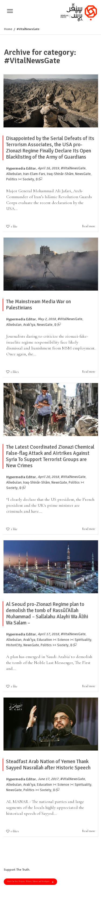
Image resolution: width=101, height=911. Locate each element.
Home (8, 29)
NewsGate (83, 174)
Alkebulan (14, 174)
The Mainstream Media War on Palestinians (38, 304)
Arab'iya (29, 325)
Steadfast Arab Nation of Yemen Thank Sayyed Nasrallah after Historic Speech (48, 764)
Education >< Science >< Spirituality (64, 640)
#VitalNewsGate (73, 168)
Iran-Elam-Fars (34, 174)
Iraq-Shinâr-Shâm (60, 174)
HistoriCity (14, 645)
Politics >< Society (20, 179)
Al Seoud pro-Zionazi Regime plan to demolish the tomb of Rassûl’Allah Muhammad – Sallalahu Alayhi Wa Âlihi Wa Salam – (47, 613)
